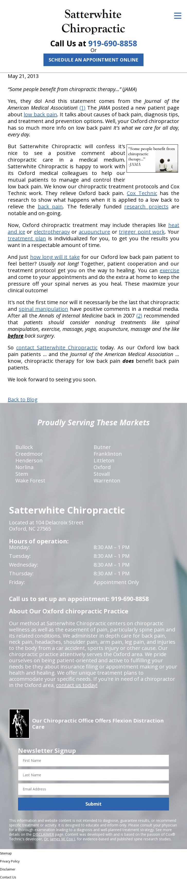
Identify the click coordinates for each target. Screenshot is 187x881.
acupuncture (94, 231)
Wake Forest (30, 480)
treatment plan (27, 238)
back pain (50, 206)
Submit (93, 804)
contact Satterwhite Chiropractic (56, 347)
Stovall (102, 473)
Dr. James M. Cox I (59, 838)
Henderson (29, 460)
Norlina (24, 467)
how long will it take (55, 256)
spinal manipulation (43, 308)
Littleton (104, 460)
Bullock (24, 447)
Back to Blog (23, 399)
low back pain (40, 114)
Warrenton (107, 480)
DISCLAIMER (43, 834)
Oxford (102, 467)
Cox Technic (142, 193)
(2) (139, 315)
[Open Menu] (178, 16)
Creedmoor (29, 453)
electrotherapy (52, 231)
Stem (21, 473)
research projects (146, 206)
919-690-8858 (112, 43)
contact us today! (76, 685)
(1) (82, 107)
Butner (102, 447)
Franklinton (108, 453)
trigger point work (142, 231)
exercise (169, 270)
